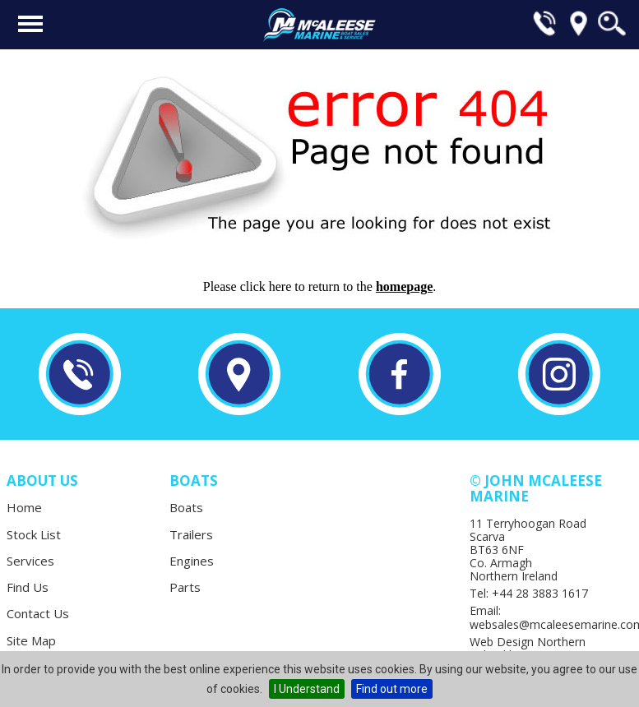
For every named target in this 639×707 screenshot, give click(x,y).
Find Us (28, 587)
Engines (191, 560)
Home (24, 507)
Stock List (34, 534)
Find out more (392, 688)
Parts (185, 587)
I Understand (307, 688)
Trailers (191, 534)
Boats (186, 507)
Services (30, 560)
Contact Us (38, 613)
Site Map (31, 640)
